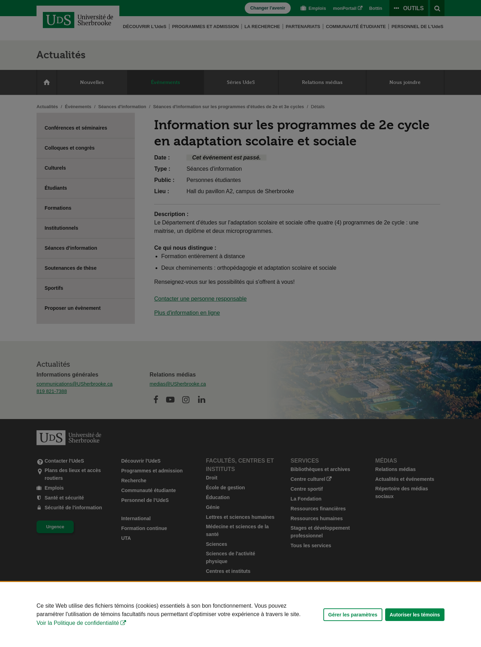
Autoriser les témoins (415, 614)
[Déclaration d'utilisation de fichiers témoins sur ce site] (240, 614)
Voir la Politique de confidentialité (78, 623)
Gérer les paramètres (352, 614)
